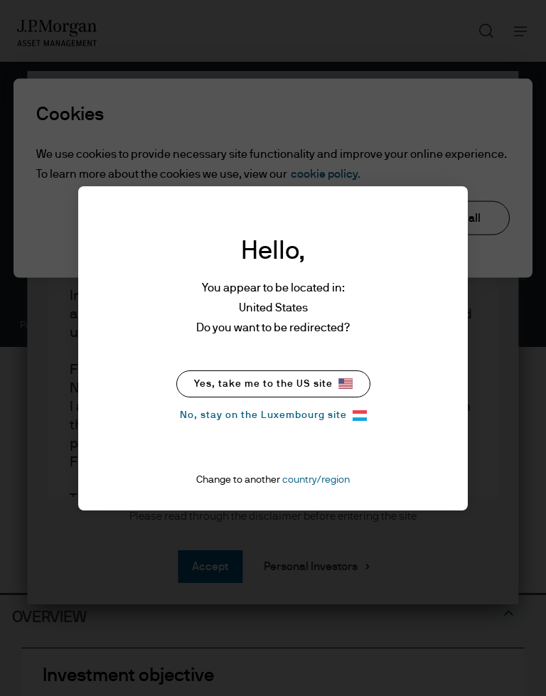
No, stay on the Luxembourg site (273, 415)
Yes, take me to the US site (273, 383)
